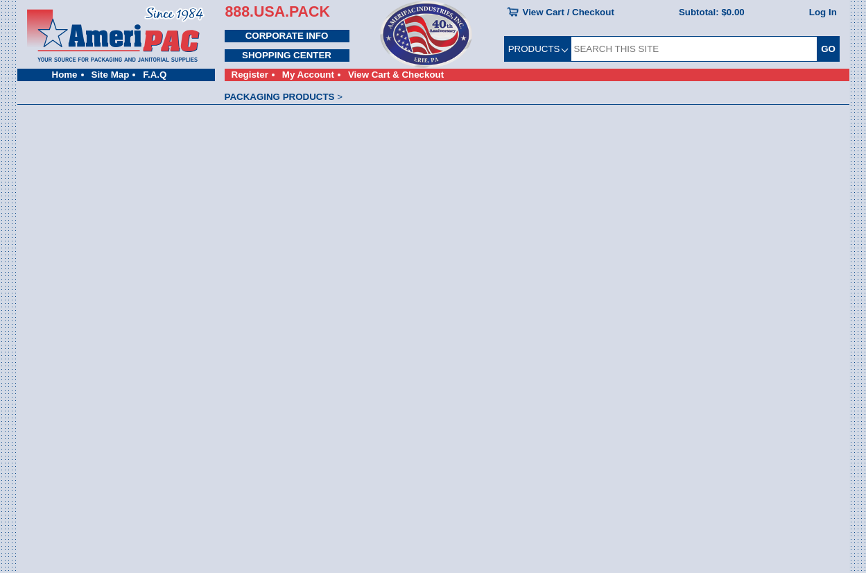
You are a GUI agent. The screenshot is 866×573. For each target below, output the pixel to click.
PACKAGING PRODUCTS (280, 97)
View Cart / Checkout (568, 12)
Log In (823, 12)
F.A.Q (154, 74)
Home (65, 74)
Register (250, 74)
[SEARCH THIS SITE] (694, 49)
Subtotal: (712, 12)
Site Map (111, 74)
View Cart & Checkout (396, 74)
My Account (308, 74)
